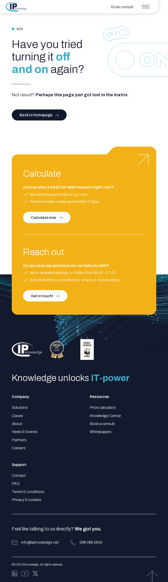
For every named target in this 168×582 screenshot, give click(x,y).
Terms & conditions (28, 492)
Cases (17, 416)
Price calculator (103, 407)
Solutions (20, 407)
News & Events (25, 432)
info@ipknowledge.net (40, 542)
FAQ (16, 484)
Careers (18, 448)
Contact (19, 476)
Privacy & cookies (26, 500)
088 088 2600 (91, 542)
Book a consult (102, 424)
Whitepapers (100, 432)
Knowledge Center (105, 416)
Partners (19, 440)
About (17, 424)
